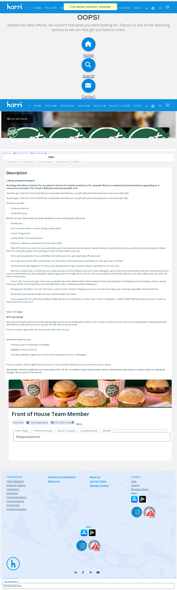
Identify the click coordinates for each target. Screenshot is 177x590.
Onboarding (13, 489)
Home (37, 7)
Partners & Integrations (62, 477)
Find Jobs (50, 7)
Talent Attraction (15, 481)
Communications (15, 501)
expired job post (14, 586)
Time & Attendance (16, 497)
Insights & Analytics (16, 509)
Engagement (13, 505)
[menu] (166, 7)
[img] (90, 394)
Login (137, 7)
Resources (67, 105)
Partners (83, 105)
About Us (99, 105)
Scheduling (12, 493)
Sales (133, 481)
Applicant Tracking (16, 485)
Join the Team (98, 481)
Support (135, 485)
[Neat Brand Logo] (88, 132)
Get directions (10, 581)
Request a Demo (119, 7)
